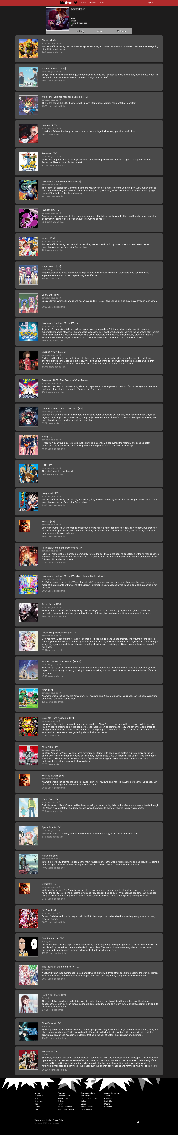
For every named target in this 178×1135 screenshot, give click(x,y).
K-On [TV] (47, 465)
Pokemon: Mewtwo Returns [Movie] (61, 181)
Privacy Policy (58, 1120)
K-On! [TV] (47, 436)
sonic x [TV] (48, 238)
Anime (83, 1101)
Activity (80, 31)
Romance (108, 1106)
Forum (83, 3)
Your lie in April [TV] (53, 775)
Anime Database (65, 1106)
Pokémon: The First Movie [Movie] (60, 323)
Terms (37, 1106)
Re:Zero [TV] (49, 910)
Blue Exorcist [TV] (51, 1023)
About (100, 31)
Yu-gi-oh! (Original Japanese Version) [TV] (65, 96)
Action (107, 1096)
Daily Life (108, 1101)
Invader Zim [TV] (51, 210)
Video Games (87, 1106)
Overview (39, 1096)
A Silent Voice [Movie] (54, 68)
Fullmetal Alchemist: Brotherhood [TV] (62, 547)
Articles (61, 1101)
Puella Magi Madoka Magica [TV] (59, 632)
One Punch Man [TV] (53, 938)
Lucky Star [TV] (50, 294)
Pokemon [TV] (49, 153)
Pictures (121, 31)
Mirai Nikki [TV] (50, 746)
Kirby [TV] (47, 689)
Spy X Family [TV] (51, 827)
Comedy (108, 1098)
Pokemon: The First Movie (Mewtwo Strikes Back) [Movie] (73, 576)
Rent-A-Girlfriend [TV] (54, 995)
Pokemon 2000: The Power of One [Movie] (65, 380)
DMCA (48, 1120)
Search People (64, 1096)
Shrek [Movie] (49, 40)
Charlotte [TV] (49, 884)
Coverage (39, 1101)
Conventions (86, 1109)
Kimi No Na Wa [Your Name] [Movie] (61, 661)
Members (92, 3)
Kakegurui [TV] (50, 125)
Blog (36, 1098)
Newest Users (64, 1098)
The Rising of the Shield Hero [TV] (60, 966)
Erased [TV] (48, 521)
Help (102, 3)
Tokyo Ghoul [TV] (51, 604)
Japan (83, 1104)
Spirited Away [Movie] (54, 352)
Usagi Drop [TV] (50, 799)
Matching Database (66, 1109)
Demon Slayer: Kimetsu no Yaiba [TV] (62, 408)
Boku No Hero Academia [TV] (58, 718)
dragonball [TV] (50, 493)
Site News (85, 1096)
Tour (36, 1109)
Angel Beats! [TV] (51, 266)
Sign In (150, 3)
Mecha (107, 1104)
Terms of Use (40, 1120)
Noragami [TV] (50, 855)
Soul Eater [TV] (50, 1051)
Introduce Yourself (89, 1098)
